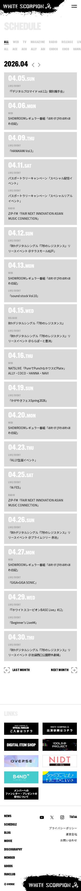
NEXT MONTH (64, 670)
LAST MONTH (17, 670)
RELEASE (67, 42)
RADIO (53, 42)
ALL (6, 42)
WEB (16, 42)
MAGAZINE (38, 42)
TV (24, 42)
